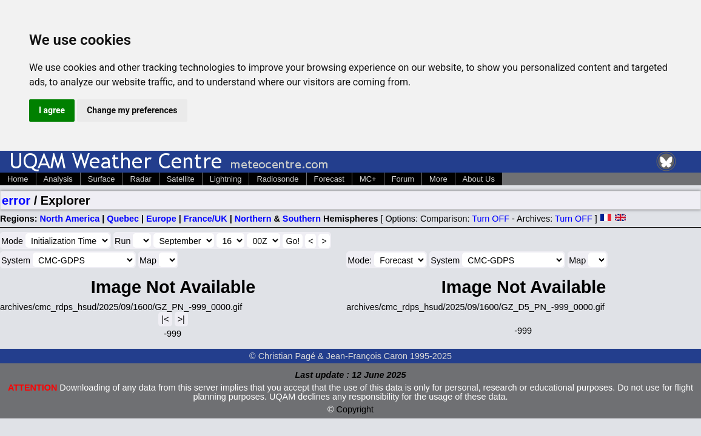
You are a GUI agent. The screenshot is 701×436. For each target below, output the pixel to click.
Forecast (329, 178)
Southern (302, 218)
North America (70, 218)
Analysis (58, 178)
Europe (161, 218)
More (438, 178)
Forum (403, 178)
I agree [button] (52, 110)
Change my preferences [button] (132, 110)
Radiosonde (277, 178)
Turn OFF (490, 218)
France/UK (205, 218)
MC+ (368, 178)
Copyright (355, 409)
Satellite (181, 178)
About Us (479, 178)
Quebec (123, 218)
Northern (253, 218)
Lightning (226, 178)
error (16, 200)
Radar (140, 178)
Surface (101, 178)
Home (18, 178)
